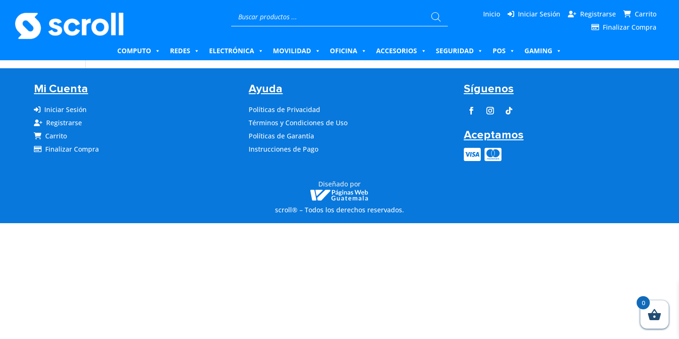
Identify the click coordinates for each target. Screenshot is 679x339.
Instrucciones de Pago (283, 149)
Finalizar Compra (629, 27)
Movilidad (297, 50)
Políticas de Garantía (281, 135)
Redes (185, 50)
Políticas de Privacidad (284, 109)
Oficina (348, 50)
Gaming (543, 50)
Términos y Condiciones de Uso (298, 122)
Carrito (645, 13)
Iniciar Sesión (539, 13)
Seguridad (460, 50)
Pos (504, 50)
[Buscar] (436, 17)
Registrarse (598, 13)
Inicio (491, 13)
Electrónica (236, 50)
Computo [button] (139, 50)
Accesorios (401, 50)
